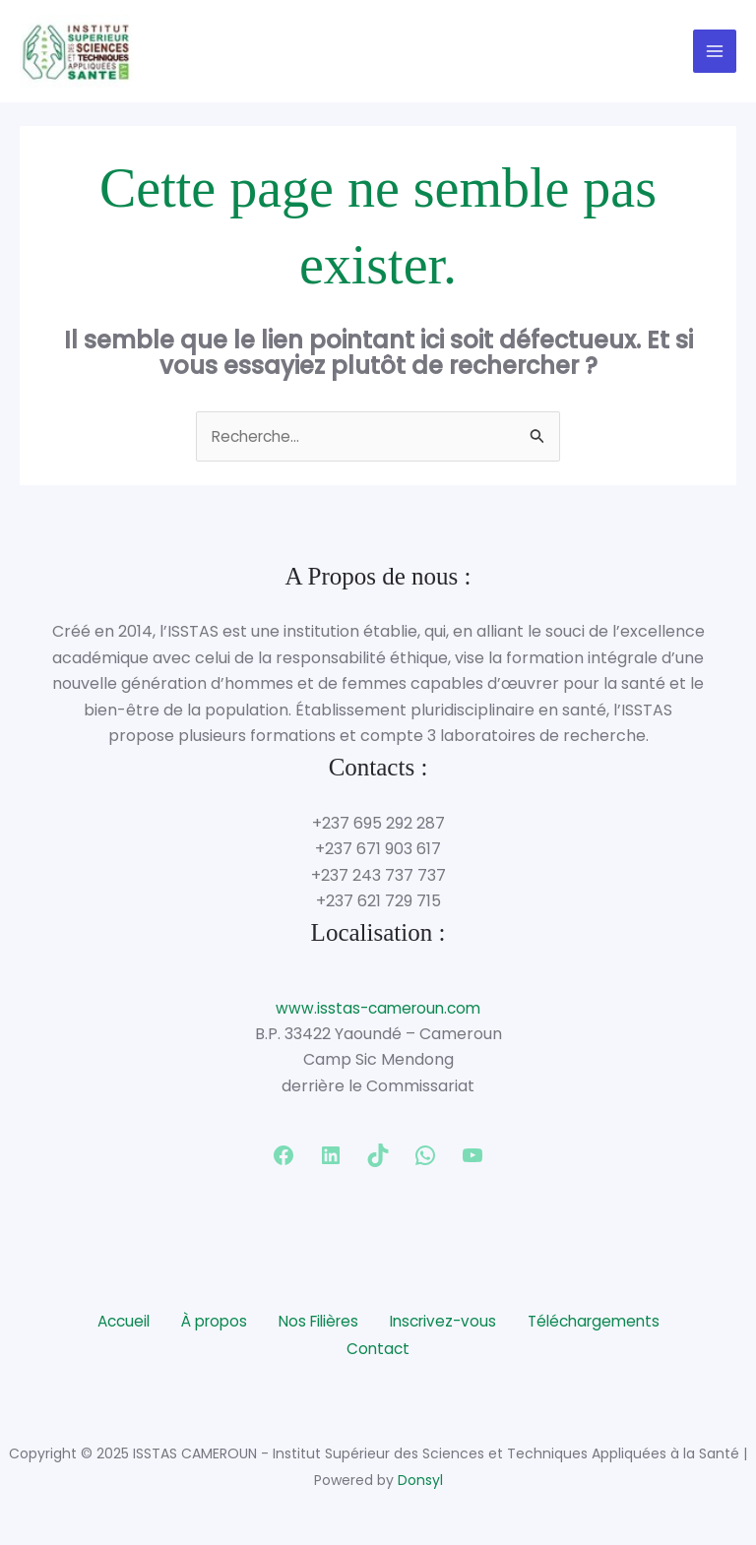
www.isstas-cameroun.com (378, 1014)
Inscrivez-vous (446, 1325)
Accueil (111, 1325)
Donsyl (420, 1482)
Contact (378, 1351)
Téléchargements (603, 1325)
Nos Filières (315, 1325)
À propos (205, 1325)
